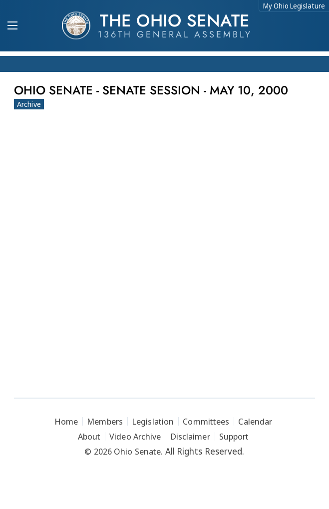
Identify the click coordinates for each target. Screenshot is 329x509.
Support (234, 436)
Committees (206, 421)
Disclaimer (190, 436)
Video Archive (135, 436)
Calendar (255, 421)
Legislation (153, 421)
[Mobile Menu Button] (12, 26)
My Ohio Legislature (294, 5)
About (89, 436)
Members (105, 421)
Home (66, 421)
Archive (29, 104)
